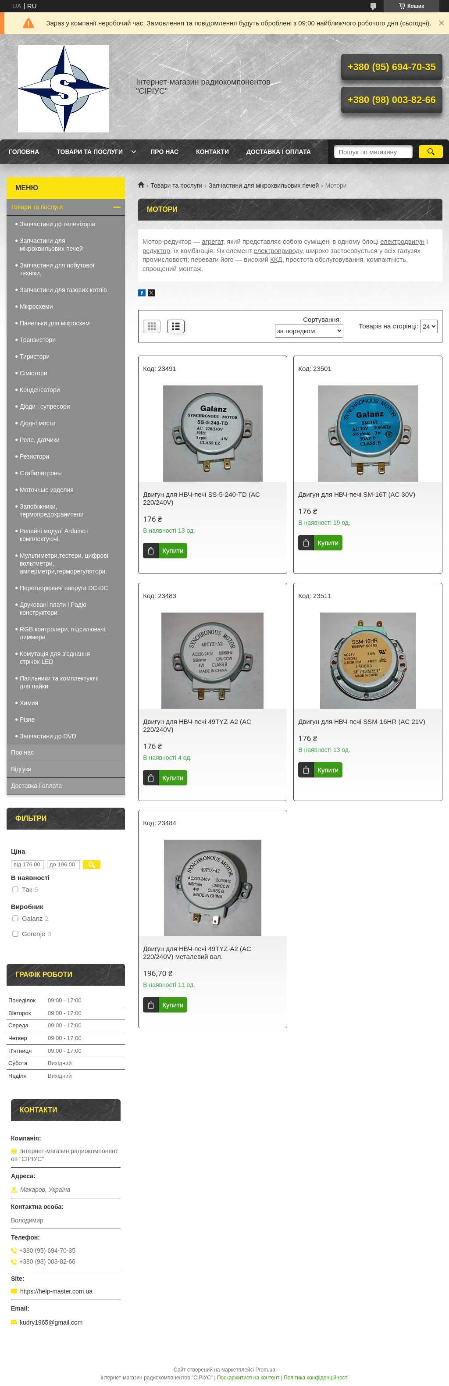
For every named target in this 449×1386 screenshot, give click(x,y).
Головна (24, 151)
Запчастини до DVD (48, 736)
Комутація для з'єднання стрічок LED (55, 657)
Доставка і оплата (278, 151)
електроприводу (278, 250)
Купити (172, 550)
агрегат (212, 241)
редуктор (156, 250)
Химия (29, 702)
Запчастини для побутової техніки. (57, 269)
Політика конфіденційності (316, 1378)
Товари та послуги (90, 151)
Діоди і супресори (45, 406)
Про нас (164, 151)
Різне (27, 719)
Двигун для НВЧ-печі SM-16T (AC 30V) (356, 494)
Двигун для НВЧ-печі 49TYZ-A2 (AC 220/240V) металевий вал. (197, 952)
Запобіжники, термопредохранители (52, 510)
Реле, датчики (40, 439)
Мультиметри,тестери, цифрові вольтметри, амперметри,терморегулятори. (64, 563)
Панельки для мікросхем (55, 323)
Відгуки (21, 769)
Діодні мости (38, 423)
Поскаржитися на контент (248, 1378)
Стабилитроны (41, 473)
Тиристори (35, 356)
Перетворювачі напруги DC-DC (64, 587)
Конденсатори (40, 389)
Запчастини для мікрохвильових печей (264, 185)
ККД (276, 259)
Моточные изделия (47, 489)
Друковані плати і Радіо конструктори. (53, 608)
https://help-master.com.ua (56, 1291)
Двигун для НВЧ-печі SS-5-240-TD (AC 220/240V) (201, 498)
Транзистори (38, 339)
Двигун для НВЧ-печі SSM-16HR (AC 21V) (361, 721)
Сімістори (33, 373)
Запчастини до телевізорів (57, 224)
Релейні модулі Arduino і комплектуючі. (54, 534)
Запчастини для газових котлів (63, 289)
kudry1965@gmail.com (51, 1322)
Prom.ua (265, 1370)
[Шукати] (431, 151)
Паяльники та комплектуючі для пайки (59, 682)
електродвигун (402, 241)
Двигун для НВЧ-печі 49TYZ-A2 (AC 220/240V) (197, 725)
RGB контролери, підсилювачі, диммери (63, 633)
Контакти (212, 151)
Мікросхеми (36, 306)
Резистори (34, 456)
